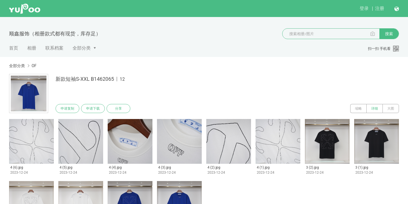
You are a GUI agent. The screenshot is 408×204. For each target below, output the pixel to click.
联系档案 (54, 48)
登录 (364, 8)
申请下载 (93, 108)
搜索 (389, 33)
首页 (13, 48)
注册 (379, 8)
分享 (118, 108)
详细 (374, 108)
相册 (31, 48)
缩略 (358, 108)
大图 (390, 108)
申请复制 (67, 108)
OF (33, 65)
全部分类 (82, 48)
